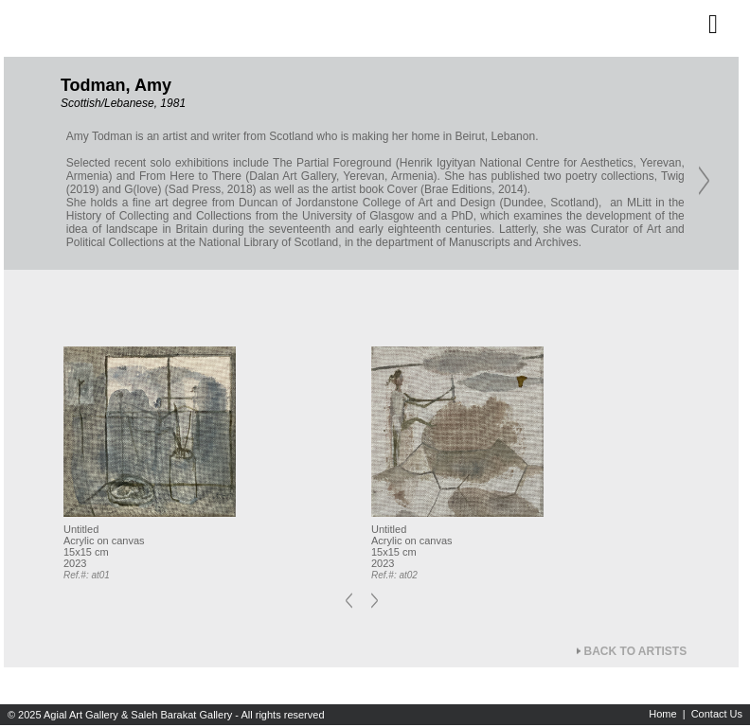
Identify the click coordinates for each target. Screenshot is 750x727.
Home (662, 713)
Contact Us (716, 713)
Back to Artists (636, 651)
